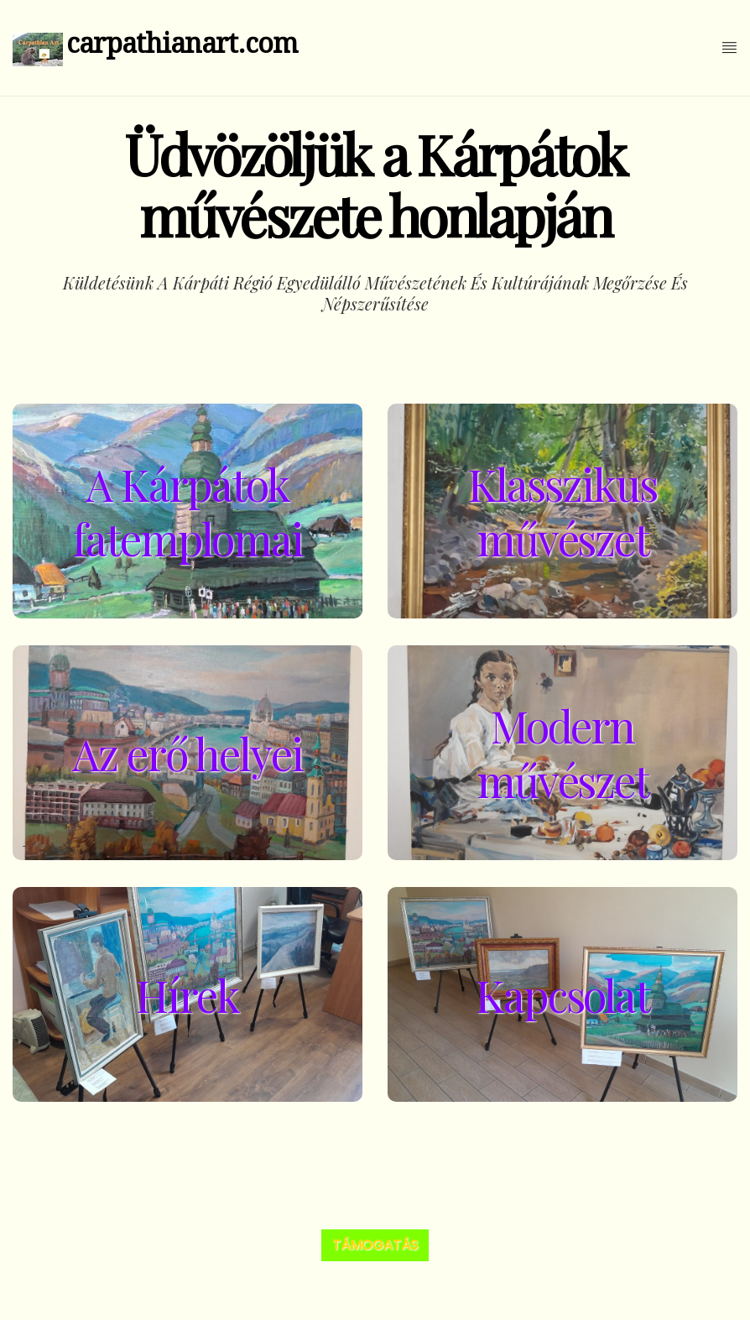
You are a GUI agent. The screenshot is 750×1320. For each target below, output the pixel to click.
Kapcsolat (562, 995)
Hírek (187, 995)
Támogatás (375, 1245)
